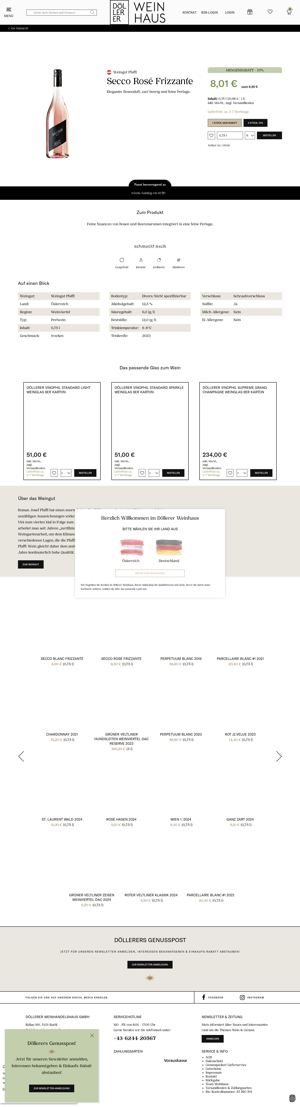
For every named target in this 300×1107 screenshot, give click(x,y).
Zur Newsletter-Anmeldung (52, 1088)
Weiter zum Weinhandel (150, 573)
